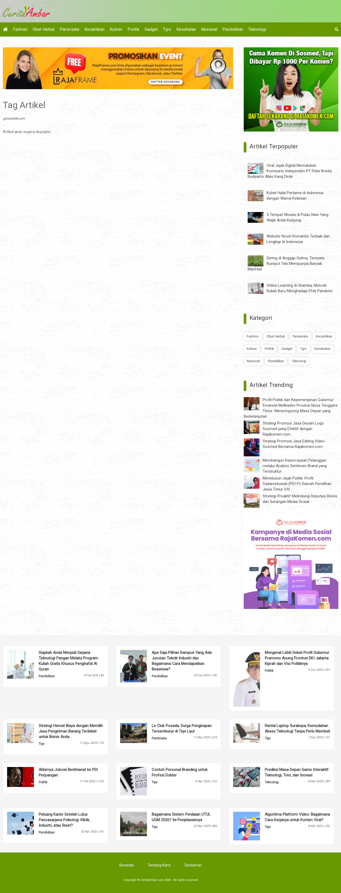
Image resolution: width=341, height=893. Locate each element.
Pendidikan (232, 29)
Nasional (209, 29)
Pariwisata (69, 29)
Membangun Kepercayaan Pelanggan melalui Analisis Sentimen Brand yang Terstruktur (295, 466)
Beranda (126, 865)
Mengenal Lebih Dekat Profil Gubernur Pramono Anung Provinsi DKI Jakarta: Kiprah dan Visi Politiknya (297, 658)
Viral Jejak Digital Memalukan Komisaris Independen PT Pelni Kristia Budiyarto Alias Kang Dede (290, 171)
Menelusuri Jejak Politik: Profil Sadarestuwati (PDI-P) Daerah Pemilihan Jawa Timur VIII (297, 484)
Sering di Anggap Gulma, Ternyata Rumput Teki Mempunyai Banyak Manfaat (286, 263)
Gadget (151, 29)
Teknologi (257, 29)
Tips (167, 29)
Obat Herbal (43, 29)
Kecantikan (94, 29)
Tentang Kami (159, 865)
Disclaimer (193, 865)
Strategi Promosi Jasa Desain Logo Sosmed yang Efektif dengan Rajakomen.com (293, 429)
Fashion (20, 29)
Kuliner (116, 29)
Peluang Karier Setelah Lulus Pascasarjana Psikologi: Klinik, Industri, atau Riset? (64, 820)
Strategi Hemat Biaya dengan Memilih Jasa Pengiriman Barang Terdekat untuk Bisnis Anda (71, 731)
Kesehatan (186, 29)
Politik (133, 29)
